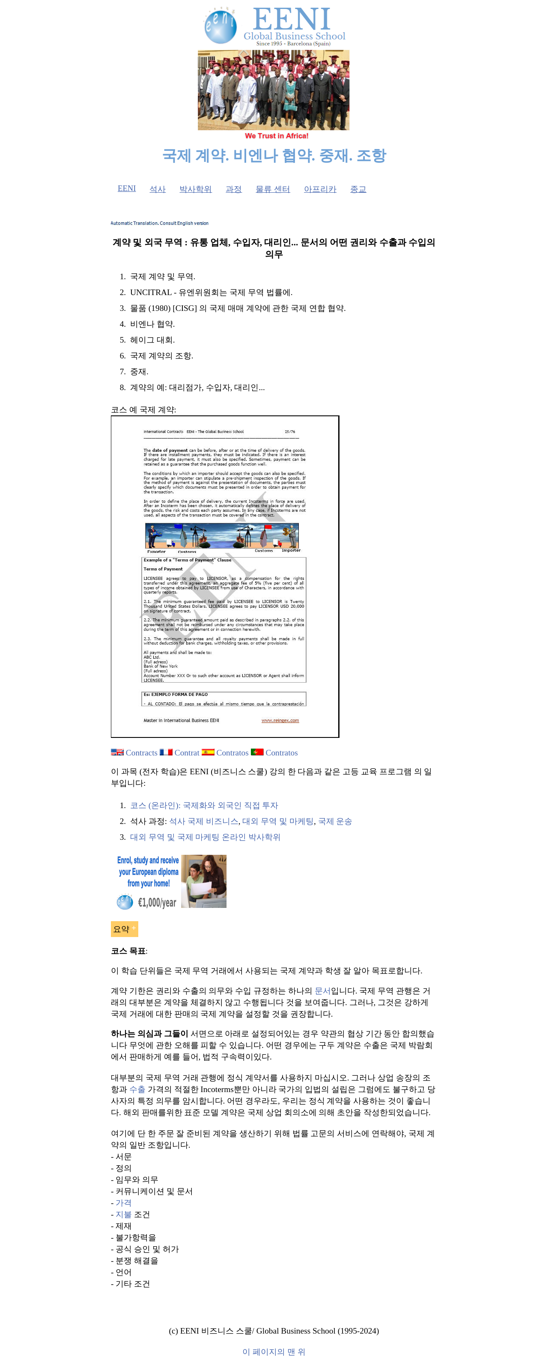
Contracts (142, 752)
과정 (234, 189)
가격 (124, 1202)
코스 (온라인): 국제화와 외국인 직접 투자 (204, 805)
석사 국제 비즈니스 (203, 821)
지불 (124, 1214)
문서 (323, 990)
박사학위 (195, 189)
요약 (121, 929)
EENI (127, 188)
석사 (157, 189)
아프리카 (320, 189)
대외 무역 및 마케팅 (278, 821)
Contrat (187, 752)
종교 (358, 189)
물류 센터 (273, 189)
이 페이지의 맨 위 (274, 1351)
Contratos (233, 752)
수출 (137, 1089)
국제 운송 (335, 821)
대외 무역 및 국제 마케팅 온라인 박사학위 (205, 837)
